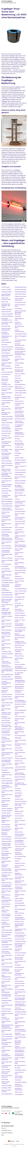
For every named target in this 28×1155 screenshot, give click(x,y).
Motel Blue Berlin (6, 677)
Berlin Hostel (18, 1092)
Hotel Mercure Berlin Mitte (7, 791)
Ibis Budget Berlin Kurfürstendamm (6, 761)
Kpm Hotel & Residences (4, 379)
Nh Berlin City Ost (6, 729)
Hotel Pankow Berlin (7, 967)
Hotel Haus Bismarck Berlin (20, 870)
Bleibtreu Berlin (19, 811)
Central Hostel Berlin (20, 289)
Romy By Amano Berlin (6, 1022)
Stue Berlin (4, 770)
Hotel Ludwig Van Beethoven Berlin (20, 489)
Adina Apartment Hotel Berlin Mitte (6, 995)
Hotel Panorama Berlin (5, 644)
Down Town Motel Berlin (20, 1062)
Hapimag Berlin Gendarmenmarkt (19, 433)
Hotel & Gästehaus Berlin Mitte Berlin (20, 998)
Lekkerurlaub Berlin (20, 767)
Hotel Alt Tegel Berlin (20, 885)
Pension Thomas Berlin (19, 559)
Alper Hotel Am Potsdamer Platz (6, 633)
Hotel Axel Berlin (19, 363)
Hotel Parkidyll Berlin (20, 710)
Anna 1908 (4, 344)
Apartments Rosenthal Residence (18, 1042)
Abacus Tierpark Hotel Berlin (6, 858)
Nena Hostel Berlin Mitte (6, 960)
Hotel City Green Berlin (6, 409)
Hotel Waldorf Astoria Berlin (5, 457)
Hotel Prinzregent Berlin (20, 1058)
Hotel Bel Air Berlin (20, 995)
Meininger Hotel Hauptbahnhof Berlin (20, 642)
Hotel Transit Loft (6, 778)
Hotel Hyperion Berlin (21, 334)
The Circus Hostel (6, 938)
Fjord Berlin (18, 859)
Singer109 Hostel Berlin (6, 446)
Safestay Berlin (5, 824)
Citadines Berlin (5, 772)
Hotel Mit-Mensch (20, 613)
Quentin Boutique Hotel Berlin (6, 1066)
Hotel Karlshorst (5, 353)
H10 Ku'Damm (5, 918)
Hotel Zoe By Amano (7, 347)
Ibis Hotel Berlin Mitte (7, 768)
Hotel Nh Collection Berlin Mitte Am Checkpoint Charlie (20, 353)
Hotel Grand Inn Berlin (5, 982)
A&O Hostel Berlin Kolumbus (6, 389)
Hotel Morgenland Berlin (6, 571)
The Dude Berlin (5, 735)
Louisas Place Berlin (20, 941)
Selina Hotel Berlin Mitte (20, 723)
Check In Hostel (19, 618)
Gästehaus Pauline (6, 973)
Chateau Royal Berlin (7, 314)
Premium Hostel (5, 813)
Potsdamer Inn (5, 435)
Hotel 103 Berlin (5, 1069)
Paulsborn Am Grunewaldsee (5, 969)
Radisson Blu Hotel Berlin (6, 749)
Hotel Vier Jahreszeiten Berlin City (6, 657)
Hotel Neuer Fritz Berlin (6, 481)
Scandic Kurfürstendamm (19, 330)
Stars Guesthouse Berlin (20, 821)
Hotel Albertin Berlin (7, 595)
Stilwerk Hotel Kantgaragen (5, 609)
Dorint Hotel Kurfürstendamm (19, 610)
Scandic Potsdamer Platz (6, 617)
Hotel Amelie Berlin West (20, 770)
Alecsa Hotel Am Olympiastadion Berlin (19, 925)
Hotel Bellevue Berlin (7, 582)
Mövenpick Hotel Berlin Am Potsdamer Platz (20, 784)
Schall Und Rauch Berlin (6, 891)
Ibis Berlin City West (20, 460)
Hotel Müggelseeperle (5, 976)
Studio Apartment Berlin (20, 594)
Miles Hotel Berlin (19, 844)
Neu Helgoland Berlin (7, 674)
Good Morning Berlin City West (7, 419)
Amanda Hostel (19, 750)
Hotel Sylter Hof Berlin (19, 600)
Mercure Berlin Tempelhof (5, 1082)
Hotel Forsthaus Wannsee (19, 866)
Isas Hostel (18, 603)
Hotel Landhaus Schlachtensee (19, 624)
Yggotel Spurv (18, 654)
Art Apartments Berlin (19, 606)
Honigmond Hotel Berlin (19, 895)
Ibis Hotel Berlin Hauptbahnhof (5, 731)
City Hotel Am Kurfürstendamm (19, 421)
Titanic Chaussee (6, 1009)
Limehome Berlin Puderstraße (19, 849)
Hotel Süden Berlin (6, 1034)
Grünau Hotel (18, 441)
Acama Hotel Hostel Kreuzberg (20, 340)
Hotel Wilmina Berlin (6, 580)
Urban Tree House (20, 716)
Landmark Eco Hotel (20, 846)
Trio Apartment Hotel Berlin (19, 425)
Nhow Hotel (4, 302)
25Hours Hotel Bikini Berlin (7, 561)
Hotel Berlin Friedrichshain (18, 1089)
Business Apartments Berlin (20, 634)
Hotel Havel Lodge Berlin (20, 573)
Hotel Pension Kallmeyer (5, 911)
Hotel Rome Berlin (20, 483)
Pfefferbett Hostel (6, 478)
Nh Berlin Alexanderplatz (5, 738)
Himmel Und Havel (6, 882)
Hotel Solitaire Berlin (20, 627)
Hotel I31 (17, 861)
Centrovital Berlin (6, 342)
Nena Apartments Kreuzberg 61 (6, 442)
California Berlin (19, 898)
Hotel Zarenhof (19, 509)
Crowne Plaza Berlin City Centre (7, 356)
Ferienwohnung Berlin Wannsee (19, 1054)
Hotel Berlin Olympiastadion (19, 1085)
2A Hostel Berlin (5, 530)
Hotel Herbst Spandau (18, 949)
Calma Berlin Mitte (6, 491)
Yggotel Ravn (5, 340)
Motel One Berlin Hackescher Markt (6, 869)
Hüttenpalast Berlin (6, 944)
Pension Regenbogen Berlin (20, 1047)
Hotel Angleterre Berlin (19, 319)
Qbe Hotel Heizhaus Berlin (6, 1005)
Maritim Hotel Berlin (6, 309)
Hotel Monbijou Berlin (5, 907)
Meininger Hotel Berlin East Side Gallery (5, 305)
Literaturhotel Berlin (7, 654)
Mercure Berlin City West (20, 496)
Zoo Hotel (17, 788)
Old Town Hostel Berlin (19, 581)
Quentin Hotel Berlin (7, 416)
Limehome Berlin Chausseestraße (19, 415)
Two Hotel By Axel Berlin (20, 978)
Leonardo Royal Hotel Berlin (5, 496)
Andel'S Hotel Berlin (6, 781)
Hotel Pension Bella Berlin (20, 741)
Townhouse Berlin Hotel (20, 524)
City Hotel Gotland (6, 1085)
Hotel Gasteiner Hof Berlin (20, 962)
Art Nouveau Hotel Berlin (6, 963)
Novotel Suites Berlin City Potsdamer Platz (7, 754)
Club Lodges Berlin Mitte (6, 956)
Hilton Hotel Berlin (6, 461)
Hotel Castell (5, 488)
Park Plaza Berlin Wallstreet (6, 935)
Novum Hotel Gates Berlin (6, 699)
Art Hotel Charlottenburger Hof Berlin (6, 683)
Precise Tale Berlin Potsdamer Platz (6, 485)
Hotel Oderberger (6, 564)
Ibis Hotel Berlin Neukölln (19, 673)
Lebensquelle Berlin (20, 472)
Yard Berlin (18, 965)
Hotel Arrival (18, 813)
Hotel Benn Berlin (19, 694)
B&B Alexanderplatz (7, 501)
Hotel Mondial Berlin (6, 499)
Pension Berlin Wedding (19, 381)
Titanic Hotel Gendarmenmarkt (6, 662)
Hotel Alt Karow (19, 981)
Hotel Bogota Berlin (20, 1070)
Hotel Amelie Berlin (6, 592)
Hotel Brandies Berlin (7, 400)
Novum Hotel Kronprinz (18, 970)
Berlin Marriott (19, 493)
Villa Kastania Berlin (20, 384)
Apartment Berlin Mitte (6, 1031)
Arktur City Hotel (19, 527)
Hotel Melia (18, 453)
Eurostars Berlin (5, 326)
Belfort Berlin (18, 756)
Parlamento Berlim (6, 1000)
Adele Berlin (18, 738)
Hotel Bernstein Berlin (19, 553)
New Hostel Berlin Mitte (6, 438)
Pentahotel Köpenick (7, 316)
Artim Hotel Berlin (6, 630)
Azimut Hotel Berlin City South (6, 1076)
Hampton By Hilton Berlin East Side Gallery (6, 817)
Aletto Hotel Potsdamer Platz (6, 298)
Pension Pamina (19, 656)
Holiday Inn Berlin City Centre (19, 881)
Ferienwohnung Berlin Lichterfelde (20, 773)
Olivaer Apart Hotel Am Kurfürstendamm (20, 545)
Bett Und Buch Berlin (20, 838)
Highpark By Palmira (6, 889)
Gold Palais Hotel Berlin (6, 524)
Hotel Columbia (19, 474)
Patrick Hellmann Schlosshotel (19, 299)
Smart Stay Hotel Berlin (6, 542)
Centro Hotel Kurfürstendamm (6, 952)
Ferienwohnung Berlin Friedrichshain (20, 567)
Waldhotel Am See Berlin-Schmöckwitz (7, 539)
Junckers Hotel (19, 799)
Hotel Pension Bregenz (19, 429)
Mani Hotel (18, 378)
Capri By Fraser (5, 798)
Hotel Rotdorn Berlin (7, 703)
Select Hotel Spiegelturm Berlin (20, 387)
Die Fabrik (17, 1068)
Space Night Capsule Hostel (7, 879)
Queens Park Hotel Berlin (6, 775)
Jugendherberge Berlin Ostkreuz (6, 294)
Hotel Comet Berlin (20, 521)
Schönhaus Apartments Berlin (20, 1008)
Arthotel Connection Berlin (20, 1014)
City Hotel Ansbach (20, 511)
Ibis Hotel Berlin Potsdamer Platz (19, 444)
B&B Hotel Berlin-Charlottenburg (19, 687)
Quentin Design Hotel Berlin (5, 359)
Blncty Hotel (18, 395)
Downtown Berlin (19, 933)
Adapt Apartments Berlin (6, 627)
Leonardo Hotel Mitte (19, 1073)
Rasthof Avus (18, 761)
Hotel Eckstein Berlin (7, 679)
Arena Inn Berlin (19, 458)
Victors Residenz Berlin (6, 620)
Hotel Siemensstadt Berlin (20, 1037)
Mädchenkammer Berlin (19, 532)
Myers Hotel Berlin (6, 624)
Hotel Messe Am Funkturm (19, 404)
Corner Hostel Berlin (7, 1036)
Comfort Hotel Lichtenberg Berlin (20, 348)
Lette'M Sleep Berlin (20, 393)
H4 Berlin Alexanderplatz (5, 923)
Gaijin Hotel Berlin (6, 841)
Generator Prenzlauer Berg (6, 717)
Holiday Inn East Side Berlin (7, 1014)
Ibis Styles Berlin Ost (20, 1065)
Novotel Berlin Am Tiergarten (6, 687)
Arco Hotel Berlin (19, 989)
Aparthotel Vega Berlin (19, 732)
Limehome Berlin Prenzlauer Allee (6, 844)
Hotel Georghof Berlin (19, 1018)
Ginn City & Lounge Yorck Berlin (6, 450)
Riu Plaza (17, 438)
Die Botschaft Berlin (20, 704)
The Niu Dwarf (5, 287)
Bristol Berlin (4, 998)
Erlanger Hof (18, 576)
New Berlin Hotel (6, 1011)
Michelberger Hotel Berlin (6, 555)
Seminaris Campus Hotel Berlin (6, 848)
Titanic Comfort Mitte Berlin (5, 1072)
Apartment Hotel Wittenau (6, 986)
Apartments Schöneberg (18, 677)
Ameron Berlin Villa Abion (6, 369)
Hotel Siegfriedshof (6, 1094)
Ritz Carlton (4, 493)
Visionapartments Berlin (6, 520)
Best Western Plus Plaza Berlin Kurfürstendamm (6, 474)
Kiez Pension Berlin (20, 735)
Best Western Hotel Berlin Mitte (6, 323)
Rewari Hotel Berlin (6, 694)
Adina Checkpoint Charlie (19, 450)
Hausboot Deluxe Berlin (19, 763)
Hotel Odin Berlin (19, 967)
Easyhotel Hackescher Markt (20, 1034)
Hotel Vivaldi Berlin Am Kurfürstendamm (20, 1030)
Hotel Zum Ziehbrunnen (18, 323)
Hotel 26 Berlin (5, 569)
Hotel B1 (17, 455)
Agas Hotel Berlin (6, 722)
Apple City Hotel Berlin (5, 705)
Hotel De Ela (18, 818)
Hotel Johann (5, 851)
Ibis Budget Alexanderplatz (19, 486)
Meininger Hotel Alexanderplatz (19, 370)
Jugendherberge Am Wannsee (20, 463)
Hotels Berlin (6, 1)
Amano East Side (6, 311)
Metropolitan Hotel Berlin (6, 795)
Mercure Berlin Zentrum (19, 549)
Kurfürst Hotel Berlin (20, 953)
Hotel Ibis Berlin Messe (5, 1051)
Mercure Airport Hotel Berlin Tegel (6, 725)
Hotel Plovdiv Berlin (20, 302)
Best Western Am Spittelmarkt (6, 854)
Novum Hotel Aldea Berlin (6, 393)
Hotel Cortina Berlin (20, 470)
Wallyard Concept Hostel (6, 745)
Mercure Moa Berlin (6, 758)
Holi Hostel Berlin (19, 903)
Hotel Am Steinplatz (7, 810)
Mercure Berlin (5, 720)
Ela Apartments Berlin (19, 808)
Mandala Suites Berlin (5, 648)
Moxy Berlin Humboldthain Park (6, 319)
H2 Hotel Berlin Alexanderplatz (5, 551)
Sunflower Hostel (6, 696)
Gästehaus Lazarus (20, 1002)
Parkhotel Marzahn (6, 532)
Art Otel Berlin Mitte (20, 856)
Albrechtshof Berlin (6, 527)
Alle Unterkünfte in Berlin (7, 1126)
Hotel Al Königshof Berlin (20, 542)
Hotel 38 (17, 365)
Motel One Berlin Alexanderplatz (6, 329)
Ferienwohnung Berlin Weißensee (20, 1050)
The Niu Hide (5, 406)
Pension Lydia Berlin (20, 758)
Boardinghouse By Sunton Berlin (20, 630)
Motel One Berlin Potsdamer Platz (6, 397)
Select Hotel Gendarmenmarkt (6, 666)
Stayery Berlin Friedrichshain (5, 585)
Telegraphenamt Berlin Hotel (19, 974)
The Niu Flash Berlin (6, 506)
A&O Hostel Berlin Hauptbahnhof (6, 454)
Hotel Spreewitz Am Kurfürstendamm (20, 936)
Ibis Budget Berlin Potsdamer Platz (6, 613)
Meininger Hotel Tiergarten (5, 875)
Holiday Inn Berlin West (19, 360)
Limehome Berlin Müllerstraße (19, 408)
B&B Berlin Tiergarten (4, 833)
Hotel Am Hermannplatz (5, 589)
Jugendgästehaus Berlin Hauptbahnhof (20, 1004)
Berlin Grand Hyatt (20, 909)
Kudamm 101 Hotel (20, 863)
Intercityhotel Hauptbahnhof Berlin (20, 667)
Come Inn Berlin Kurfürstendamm (6, 914)
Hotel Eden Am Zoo (6, 872)
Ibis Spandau (4, 566)
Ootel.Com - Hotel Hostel (20, 620)
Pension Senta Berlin (20, 801)
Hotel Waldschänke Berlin (20, 1022)
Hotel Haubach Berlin (20, 588)
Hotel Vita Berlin (5, 904)
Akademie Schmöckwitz (18, 874)
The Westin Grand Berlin (6, 1047)
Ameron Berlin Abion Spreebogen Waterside (20, 312)
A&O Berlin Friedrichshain (5, 333)
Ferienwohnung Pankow (19, 1026)
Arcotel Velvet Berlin (7, 597)
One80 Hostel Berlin (7, 422)
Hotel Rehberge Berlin (19, 563)
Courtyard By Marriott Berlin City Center (6, 787)
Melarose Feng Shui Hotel (20, 891)
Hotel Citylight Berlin (7, 783)
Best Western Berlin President (20, 744)
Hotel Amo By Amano (5, 513)
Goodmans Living (6, 651)
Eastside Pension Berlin (19, 697)
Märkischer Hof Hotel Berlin (19, 691)
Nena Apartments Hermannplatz (6, 829)
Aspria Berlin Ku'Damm (4, 865)
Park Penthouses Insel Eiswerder (19, 835)
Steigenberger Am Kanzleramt (6, 336)
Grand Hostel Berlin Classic (6, 764)
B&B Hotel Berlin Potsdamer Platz (6, 470)
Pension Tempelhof (6, 808)
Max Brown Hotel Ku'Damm (6, 1090)
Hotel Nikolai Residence (4, 805)
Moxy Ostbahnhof (6, 839)
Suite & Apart (18, 748)
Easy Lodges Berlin (6, 504)
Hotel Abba (18, 1080)
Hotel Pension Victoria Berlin (19, 1076)
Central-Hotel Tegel (20, 670)
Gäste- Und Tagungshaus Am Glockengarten (19, 728)
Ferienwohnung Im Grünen (20, 398)
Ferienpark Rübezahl (20, 292)
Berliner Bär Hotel (20, 419)
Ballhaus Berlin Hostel (5, 821)
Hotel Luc (17, 499)
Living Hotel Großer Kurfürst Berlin (20, 502)
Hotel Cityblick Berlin (20, 390)
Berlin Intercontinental (19, 912)
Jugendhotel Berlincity (18, 585)
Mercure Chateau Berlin (20, 514)
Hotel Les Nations (20, 374)
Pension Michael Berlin (19, 719)
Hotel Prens (18, 790)
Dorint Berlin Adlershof (18, 796)
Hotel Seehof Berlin (20, 294)
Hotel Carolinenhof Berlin (20, 305)
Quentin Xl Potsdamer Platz (6, 383)
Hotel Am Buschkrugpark (5, 1018)
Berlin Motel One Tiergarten (19, 650)
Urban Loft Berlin (6, 289)
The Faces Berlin (6, 979)
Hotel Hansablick (19, 579)
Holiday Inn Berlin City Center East (6, 713)
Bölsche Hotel (19, 832)
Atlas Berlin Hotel (19, 939)
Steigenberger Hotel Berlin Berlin (20, 930)
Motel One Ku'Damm (7, 386)
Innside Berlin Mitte (6, 949)
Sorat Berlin (18, 915)
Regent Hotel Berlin (20, 481)
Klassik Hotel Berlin (20, 777)
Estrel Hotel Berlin (6, 548)
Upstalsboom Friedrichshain (18, 887)
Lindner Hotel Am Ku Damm (20, 467)
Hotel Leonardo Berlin (5, 636)
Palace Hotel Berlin (6, 932)
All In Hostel (4, 1079)
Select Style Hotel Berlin (6, 1062)
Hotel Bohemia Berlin (20, 287)
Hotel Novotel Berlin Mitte (7, 466)
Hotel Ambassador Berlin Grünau (6, 901)
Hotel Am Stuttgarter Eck (20, 336)
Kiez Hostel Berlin (6, 837)
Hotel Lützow (5, 425)
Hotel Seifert (18, 793)
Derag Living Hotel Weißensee (6, 1058)
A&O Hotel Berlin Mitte (6, 709)
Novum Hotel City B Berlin (20, 477)
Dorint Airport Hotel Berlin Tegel (20, 804)
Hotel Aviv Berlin (19, 816)
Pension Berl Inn (19, 401)
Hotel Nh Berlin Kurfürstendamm (6, 428)
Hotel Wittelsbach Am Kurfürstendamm (20, 701)
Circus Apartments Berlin (20, 753)
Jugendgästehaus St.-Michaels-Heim (20, 681)
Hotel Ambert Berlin (20, 570)
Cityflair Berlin (18, 529)
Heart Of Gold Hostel (20, 591)
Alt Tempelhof (19, 556)
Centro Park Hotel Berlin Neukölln (20, 518)
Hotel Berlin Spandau (20, 1082)
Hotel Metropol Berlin (19, 659)
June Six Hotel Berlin (7, 372)
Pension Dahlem (19, 684)
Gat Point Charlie (6, 433)
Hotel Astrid (4, 1003)
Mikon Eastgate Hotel (5, 927)
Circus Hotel (18, 647)
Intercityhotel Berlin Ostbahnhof (6, 941)
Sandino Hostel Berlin (19, 828)
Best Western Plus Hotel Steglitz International (20, 945)
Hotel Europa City (6, 431)
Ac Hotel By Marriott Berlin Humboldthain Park (7, 670)
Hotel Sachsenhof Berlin (6, 741)
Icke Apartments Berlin (19, 327)
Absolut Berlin (18, 901)
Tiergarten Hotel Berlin (19, 986)
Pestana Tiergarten (20, 615)
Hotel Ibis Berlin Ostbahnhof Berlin (20, 918)
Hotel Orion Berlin (19, 983)
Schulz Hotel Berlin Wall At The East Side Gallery (6, 601)
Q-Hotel (17, 662)
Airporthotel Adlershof (4, 691)
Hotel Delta (18, 357)
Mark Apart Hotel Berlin (6, 862)
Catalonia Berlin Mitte (5, 403)
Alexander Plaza (19, 645)
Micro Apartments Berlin (20, 638)
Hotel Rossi (4, 376)
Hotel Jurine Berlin (20, 664)
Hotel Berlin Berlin (6, 292)
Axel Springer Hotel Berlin (20, 992)
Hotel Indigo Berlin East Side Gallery (6, 885)
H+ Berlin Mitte (19, 447)
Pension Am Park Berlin (19, 707)
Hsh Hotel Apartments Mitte (20, 344)
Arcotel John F (19, 367)
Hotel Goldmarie (5, 374)
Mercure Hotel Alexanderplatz (19, 958)
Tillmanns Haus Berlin (20, 296)
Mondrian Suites (19, 921)
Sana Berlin (18, 316)
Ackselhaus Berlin (6, 1088)
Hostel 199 (18, 376)
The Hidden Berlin (20, 597)
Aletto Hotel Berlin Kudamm (20, 506)
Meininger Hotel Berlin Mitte (5, 413)
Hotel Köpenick (19, 1094)
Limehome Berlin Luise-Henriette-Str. (7, 509)
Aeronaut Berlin (5, 827)
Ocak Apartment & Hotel (20, 780)
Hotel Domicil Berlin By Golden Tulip (6, 349)
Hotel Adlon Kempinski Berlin (5, 1055)
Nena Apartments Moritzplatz (6, 1043)
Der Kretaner (18, 308)
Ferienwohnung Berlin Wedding (19, 841)
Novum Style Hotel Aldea (20, 825)
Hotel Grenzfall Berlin (5, 640)
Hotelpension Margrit (20, 1012)
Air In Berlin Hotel (19, 955)
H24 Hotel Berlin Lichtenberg (6, 516)
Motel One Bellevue (6, 558)
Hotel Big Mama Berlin (5, 801)
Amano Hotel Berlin (6, 463)
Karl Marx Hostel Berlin (19, 713)
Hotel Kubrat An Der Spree (7, 605)
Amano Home (5, 920)
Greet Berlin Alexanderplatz (5, 535)
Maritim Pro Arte (19, 436)
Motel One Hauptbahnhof (19, 853)
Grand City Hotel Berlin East (19, 877)
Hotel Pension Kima (6, 930)
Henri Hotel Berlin (6, 546)
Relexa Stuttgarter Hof (20, 906)
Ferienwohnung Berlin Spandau (19, 411)
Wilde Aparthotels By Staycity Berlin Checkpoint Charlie (7, 1026)
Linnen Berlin (5, 947)
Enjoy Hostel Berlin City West (6, 1039)
